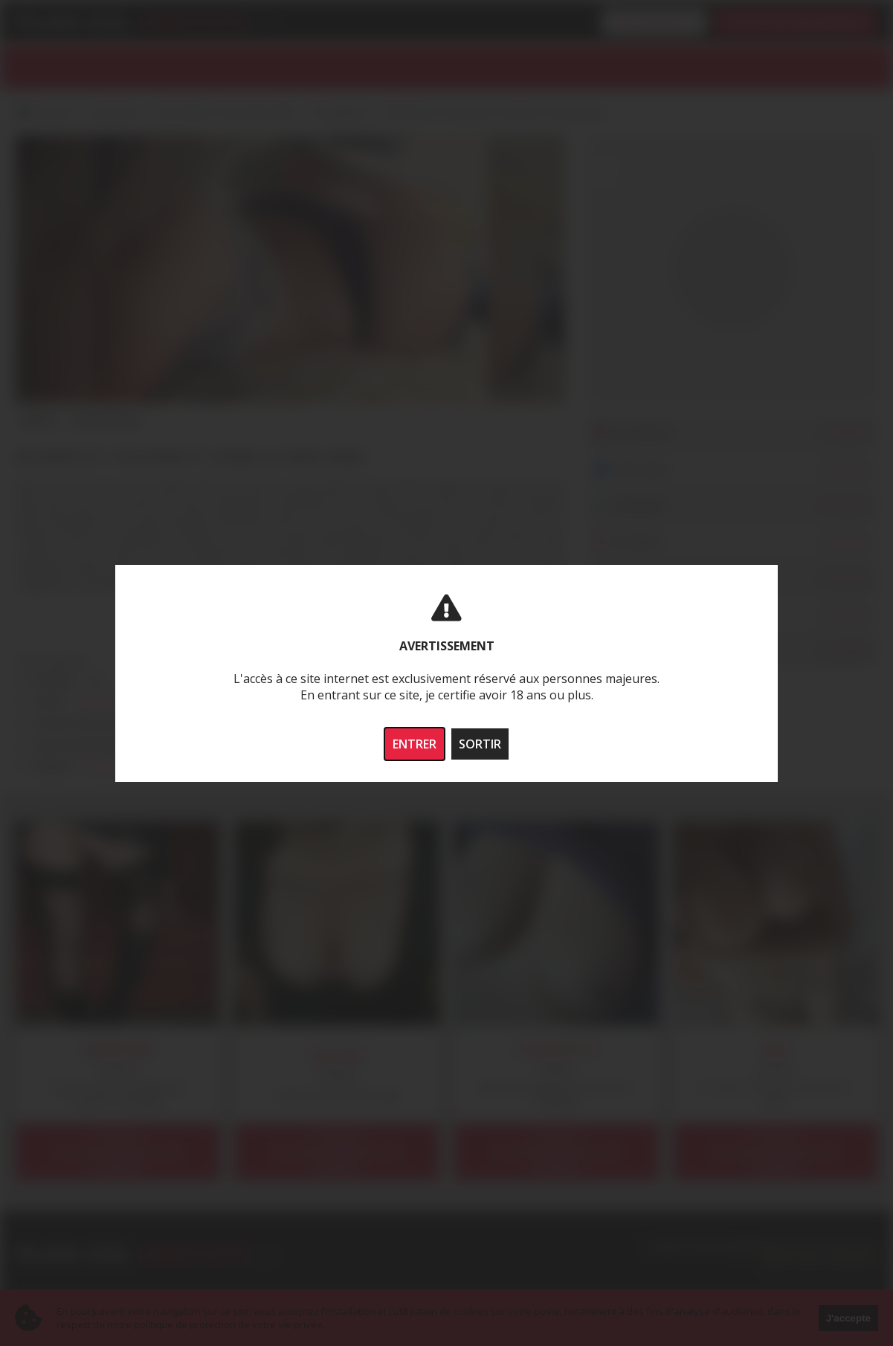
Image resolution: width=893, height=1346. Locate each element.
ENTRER (414, 744)
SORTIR (480, 744)
